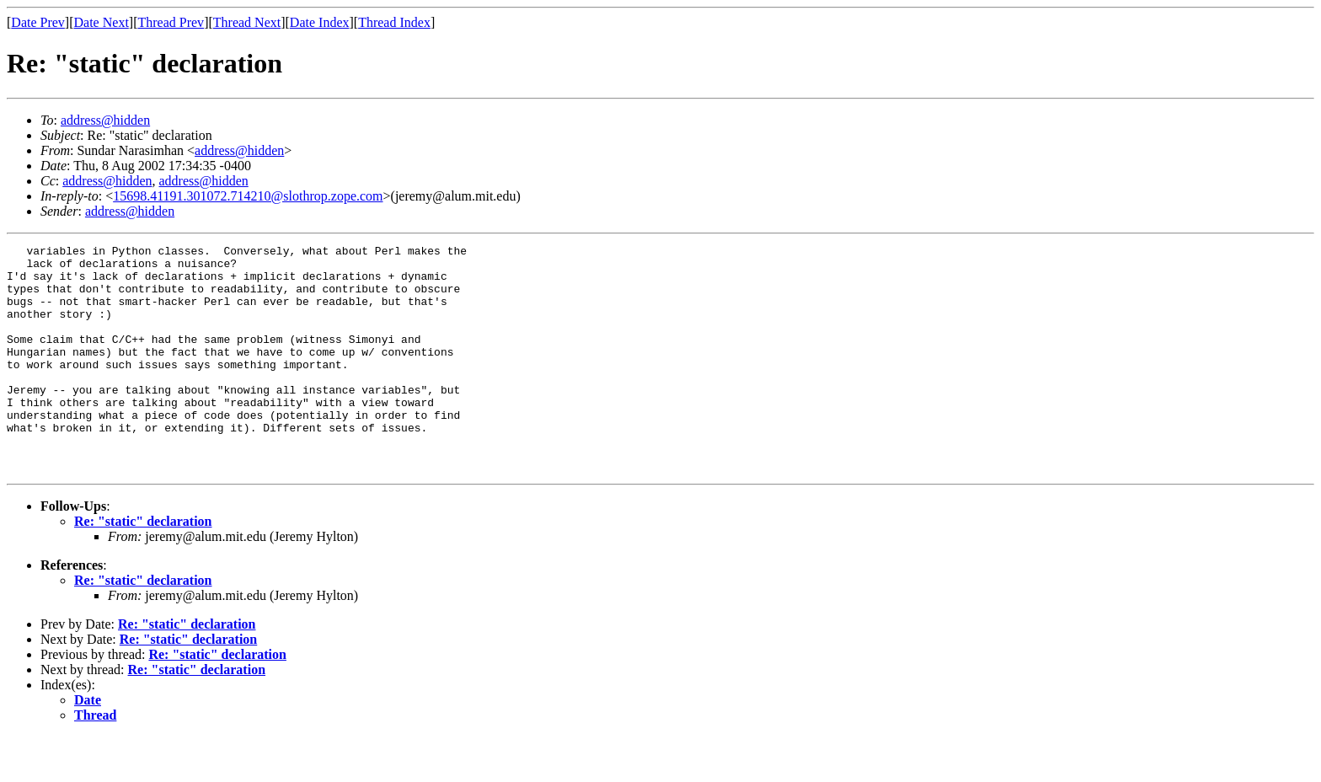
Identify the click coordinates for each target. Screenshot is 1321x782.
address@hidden (105, 120)
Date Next (101, 22)
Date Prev (38, 22)
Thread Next (247, 22)
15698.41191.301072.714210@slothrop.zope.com (247, 196)
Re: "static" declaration (143, 567)
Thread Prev (170, 22)
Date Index (320, 22)
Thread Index (394, 22)
